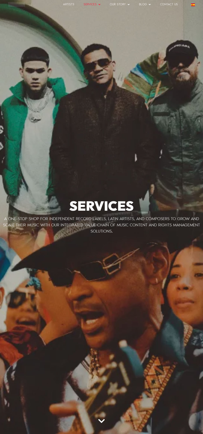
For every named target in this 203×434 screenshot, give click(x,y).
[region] (49, 406)
